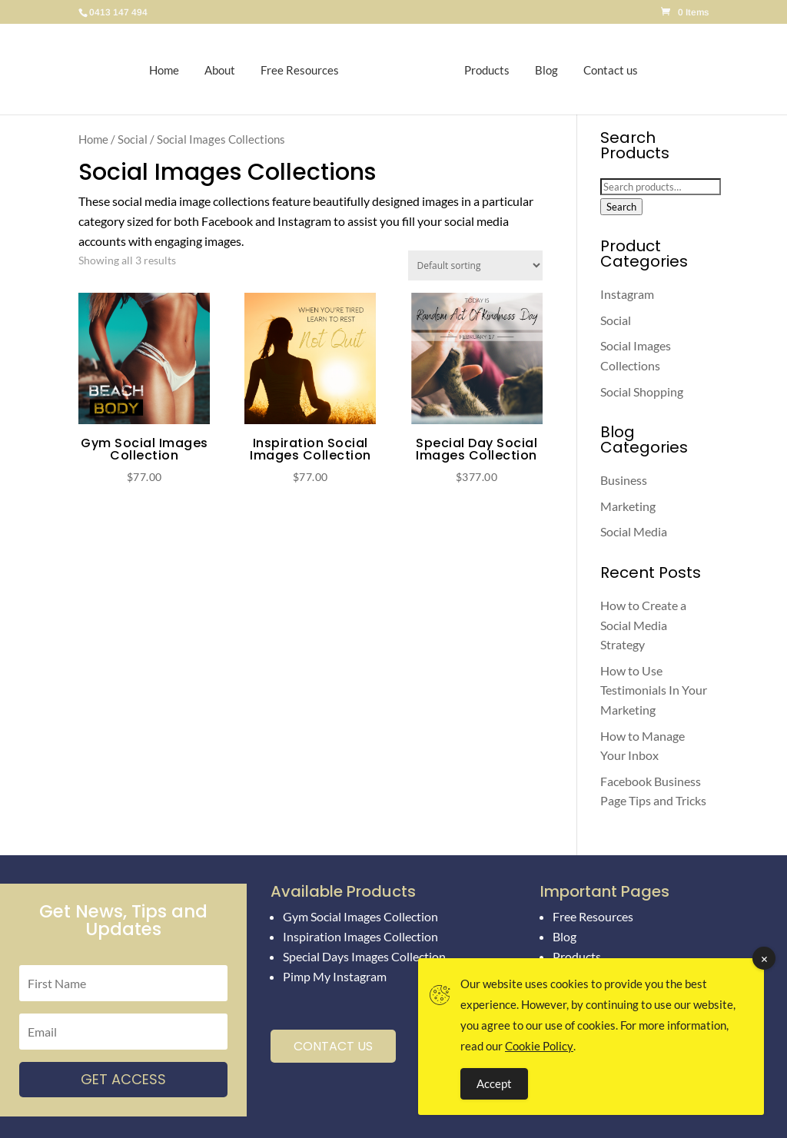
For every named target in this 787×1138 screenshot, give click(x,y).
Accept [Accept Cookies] (494, 1083)
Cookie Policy (539, 1046)
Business (623, 480)
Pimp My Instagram (335, 976)
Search (621, 207)
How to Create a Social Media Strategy (643, 625)
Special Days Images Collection (364, 956)
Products (479, 69)
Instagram (627, 294)
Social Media (633, 531)
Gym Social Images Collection (360, 916)
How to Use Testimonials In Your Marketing (653, 690)
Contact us (603, 69)
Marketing (628, 506)
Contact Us (333, 1046)
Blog (538, 69)
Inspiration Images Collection (360, 936)
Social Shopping (641, 391)
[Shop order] (475, 265)
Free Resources (307, 69)
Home (172, 69)
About (227, 69)
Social (133, 139)
